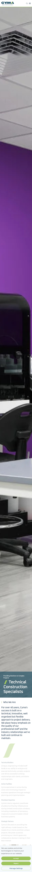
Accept (16, 858)
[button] (27, 3)
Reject (16, 863)
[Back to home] (7, 3)
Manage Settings (16, 868)
